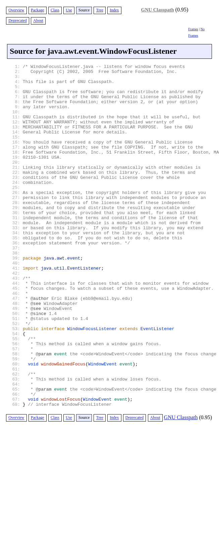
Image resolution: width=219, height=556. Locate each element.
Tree (99, 10)
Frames (193, 29)
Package (37, 10)
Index (114, 10)
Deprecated (17, 20)
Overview (16, 10)
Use (69, 10)
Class (55, 10)
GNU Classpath (157, 9)
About (38, 20)
